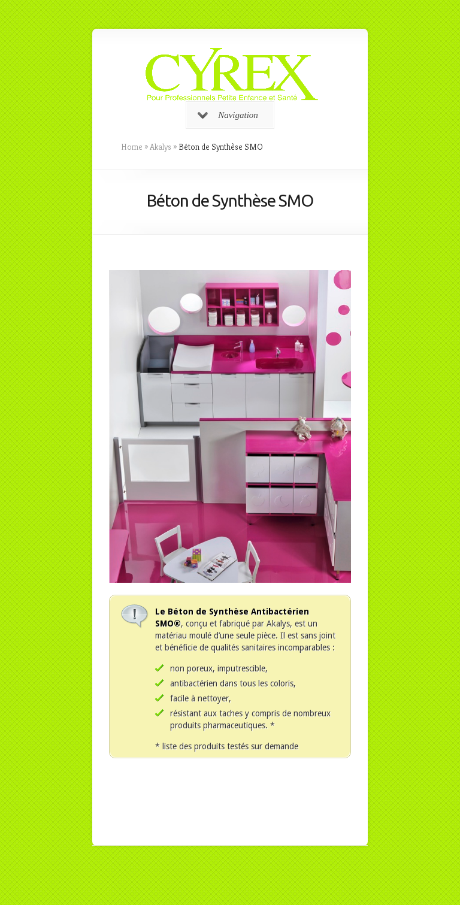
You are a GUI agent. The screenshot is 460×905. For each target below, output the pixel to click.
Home (132, 146)
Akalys (160, 146)
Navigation (228, 115)
